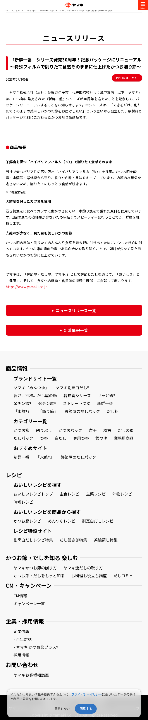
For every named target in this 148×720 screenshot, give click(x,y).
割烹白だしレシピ (98, 521)
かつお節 (21, 430)
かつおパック (70, 430)
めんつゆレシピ (61, 521)
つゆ (44, 438)
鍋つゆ (101, 438)
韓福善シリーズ (77, 395)
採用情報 (21, 655)
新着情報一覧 (76, 330)
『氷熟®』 (22, 411)
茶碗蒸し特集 (105, 540)
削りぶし (44, 430)
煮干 (93, 430)
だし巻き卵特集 (73, 540)
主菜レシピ (96, 494)
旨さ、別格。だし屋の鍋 (35, 395)
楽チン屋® (47, 403)
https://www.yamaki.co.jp (27, 286)
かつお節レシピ (27, 521)
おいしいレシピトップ (33, 494)
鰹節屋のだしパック (82, 411)
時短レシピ (23, 502)
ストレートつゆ (76, 403)
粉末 (107, 430)
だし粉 (113, 411)
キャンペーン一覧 (29, 603)
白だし (60, 438)
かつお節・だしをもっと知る (39, 575)
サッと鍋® (106, 395)
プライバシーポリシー (86, 694)
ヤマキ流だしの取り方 (83, 568)
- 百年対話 (23, 639)
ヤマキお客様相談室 (31, 675)
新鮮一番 (105, 403)
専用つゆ (81, 438)
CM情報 (20, 595)
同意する (86, 708)
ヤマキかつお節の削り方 (35, 568)
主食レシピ (69, 494)
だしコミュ (123, 575)
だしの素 (126, 430)
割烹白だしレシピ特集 (33, 540)
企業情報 (21, 631)
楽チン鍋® (22, 403)
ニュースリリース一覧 (76, 310)
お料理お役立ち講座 (89, 575)
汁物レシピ (122, 494)
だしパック (23, 438)
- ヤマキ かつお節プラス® (36, 647)
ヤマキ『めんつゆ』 (31, 387)
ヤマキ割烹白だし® (72, 387)
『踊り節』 (48, 411)
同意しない (62, 708)
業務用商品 (124, 438)
